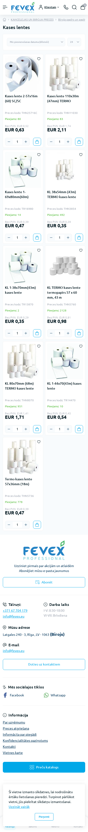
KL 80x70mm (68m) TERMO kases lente (19, 386)
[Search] (74, 7)
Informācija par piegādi (20, 734)
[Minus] (9, 141)
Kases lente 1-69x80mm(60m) (17, 194)
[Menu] (5, 7)
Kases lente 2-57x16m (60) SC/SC (21, 98)
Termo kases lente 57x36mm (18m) (18, 481)
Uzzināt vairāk (19, 807)
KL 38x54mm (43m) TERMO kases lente (61, 194)
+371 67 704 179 (15, 610)
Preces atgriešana (16, 728)
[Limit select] (74, 42)
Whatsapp (54, 695)
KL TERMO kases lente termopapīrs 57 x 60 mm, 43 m (63, 292)
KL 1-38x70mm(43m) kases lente (20, 290)
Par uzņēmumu (14, 722)
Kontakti (9, 747)
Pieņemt (44, 816)
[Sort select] (36, 42)
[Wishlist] (39, 58)
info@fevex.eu (13, 616)
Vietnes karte (13, 753)
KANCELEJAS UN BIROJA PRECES (32, 19)
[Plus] (26, 141)
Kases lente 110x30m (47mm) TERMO (63, 98)
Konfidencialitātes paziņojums (25, 740)
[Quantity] (17, 142)
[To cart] (37, 142)
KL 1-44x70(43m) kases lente (64, 386)
